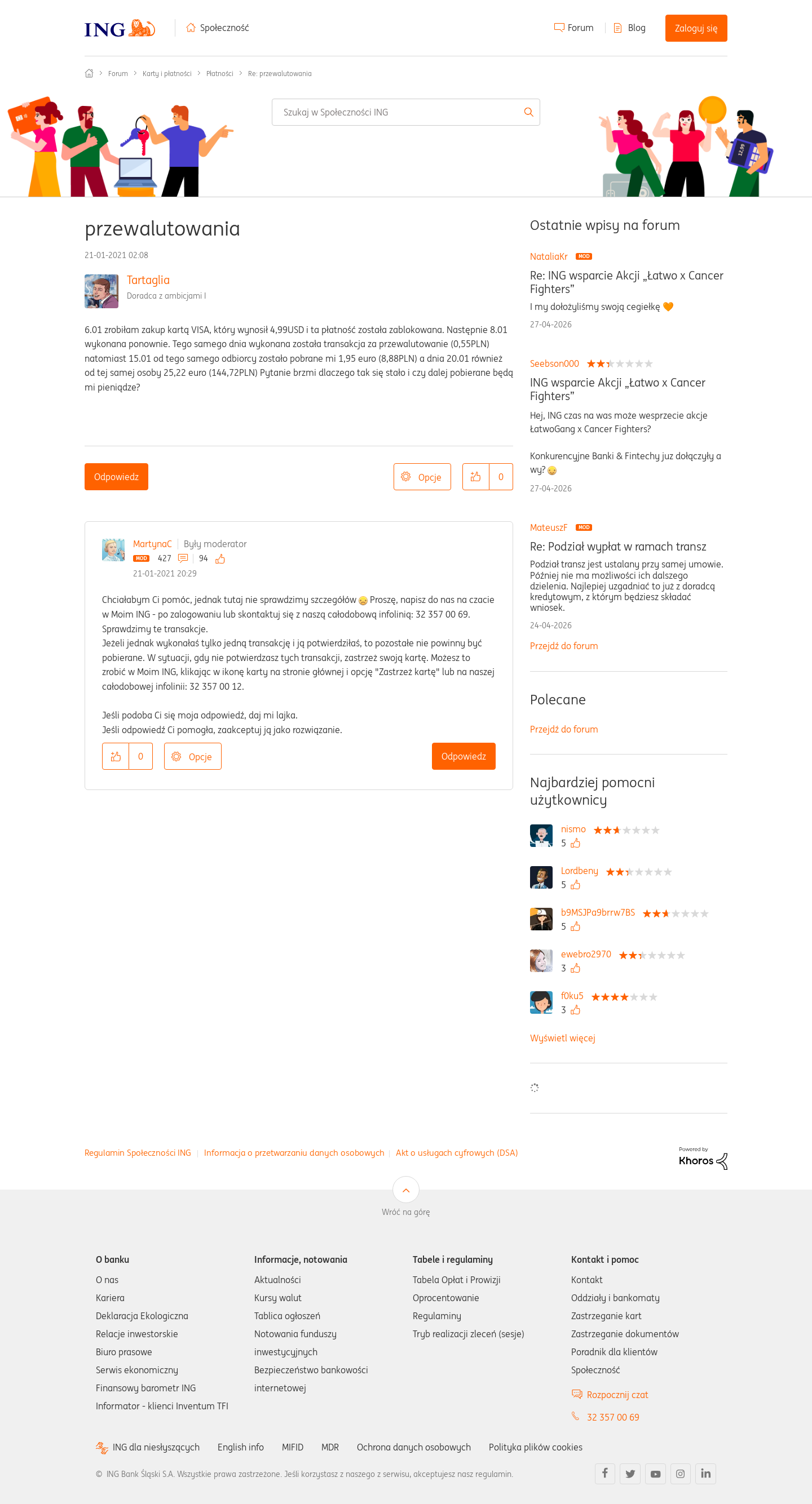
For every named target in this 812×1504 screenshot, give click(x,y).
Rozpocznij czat (617, 1394)
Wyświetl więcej (562, 1038)
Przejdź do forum (564, 645)
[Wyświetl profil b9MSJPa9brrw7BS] (601, 912)
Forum (581, 27)
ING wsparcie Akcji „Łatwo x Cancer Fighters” (617, 389)
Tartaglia (148, 280)
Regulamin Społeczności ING (138, 1152)
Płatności (219, 73)
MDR (330, 1447)
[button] (475, 476)
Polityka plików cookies (535, 1447)
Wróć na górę (406, 1212)
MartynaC (152, 543)
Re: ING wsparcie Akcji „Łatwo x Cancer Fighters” (626, 282)
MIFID (292, 1447)
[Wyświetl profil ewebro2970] (589, 954)
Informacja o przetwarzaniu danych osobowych (294, 1152)
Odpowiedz (116, 476)
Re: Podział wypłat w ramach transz (618, 546)
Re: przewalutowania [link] (280, 73)
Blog (637, 27)
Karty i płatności (167, 73)
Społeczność (224, 27)
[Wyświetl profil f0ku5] (575, 995)
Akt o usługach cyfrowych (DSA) (457, 1152)
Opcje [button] (430, 477)
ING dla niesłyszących (156, 1447)
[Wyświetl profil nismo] (576, 829)
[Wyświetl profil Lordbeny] (582, 870)
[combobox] (406, 112)
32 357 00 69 (613, 1417)
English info (241, 1447)
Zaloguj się (696, 28)
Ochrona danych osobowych (414, 1447)
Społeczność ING (89, 73)
